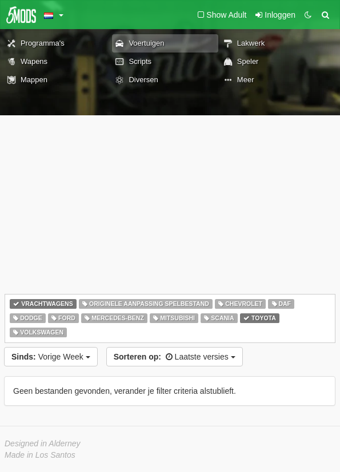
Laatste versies (174, 356)
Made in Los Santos (40, 454)
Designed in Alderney (43, 443)
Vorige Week (50, 356)
